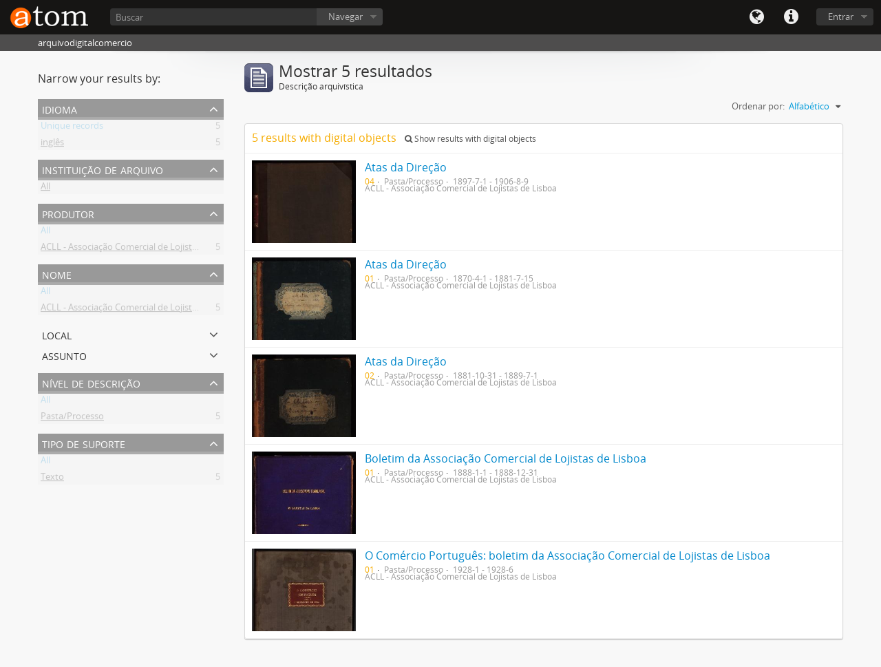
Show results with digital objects (470, 139)
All (45, 188)
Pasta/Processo (72, 418)
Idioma (756, 17)
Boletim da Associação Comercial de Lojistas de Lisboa (505, 458)
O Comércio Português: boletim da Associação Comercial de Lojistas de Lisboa (567, 555)
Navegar (345, 16)
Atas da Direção (406, 167)
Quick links (791, 17)
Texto (52, 479)
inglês (52, 144)
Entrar (840, 16)
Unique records (72, 128)
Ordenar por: (758, 106)
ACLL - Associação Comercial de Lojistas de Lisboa (141, 249)
